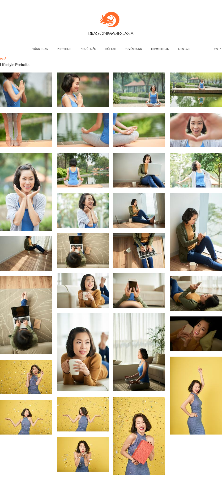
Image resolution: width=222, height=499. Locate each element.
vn (217, 48)
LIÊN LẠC (184, 48)
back (3, 58)
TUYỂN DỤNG (133, 48)
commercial (160, 48)
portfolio (64, 48)
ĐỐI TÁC (110, 48)
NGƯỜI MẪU (88, 48)
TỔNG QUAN (40, 48)
